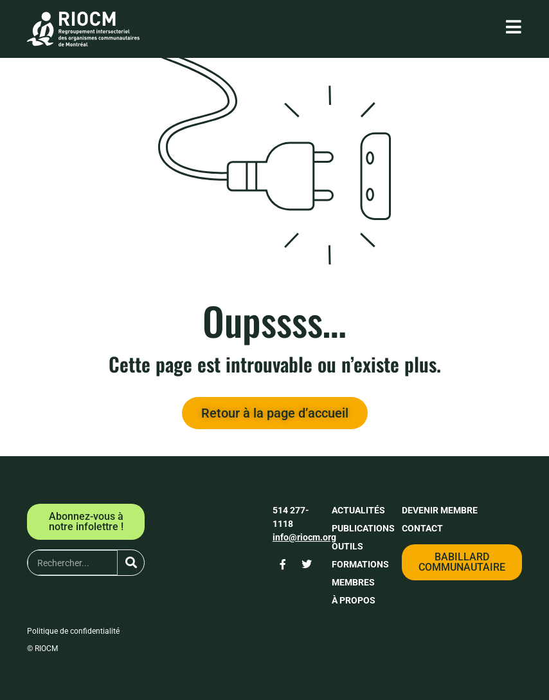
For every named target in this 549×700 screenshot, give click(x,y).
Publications (363, 528)
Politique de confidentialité (73, 631)
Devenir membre (440, 510)
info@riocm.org (304, 537)
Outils (347, 546)
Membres (353, 582)
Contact (422, 528)
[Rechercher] (131, 562)
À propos (353, 600)
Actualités (358, 510)
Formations (360, 564)
